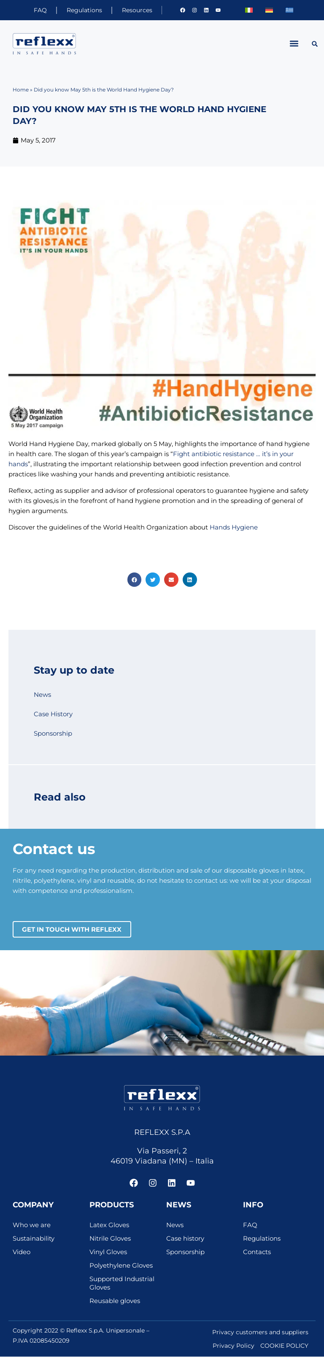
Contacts (257, 1252)
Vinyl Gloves (108, 1252)
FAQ (32, 10)
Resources (135, 10)
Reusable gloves (114, 1301)
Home (21, 89)
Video (21, 1252)
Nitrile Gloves (110, 1239)
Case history (185, 1239)
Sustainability (33, 1239)
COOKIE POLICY (284, 1346)
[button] (294, 44)
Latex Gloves (109, 1225)
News (42, 695)
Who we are (32, 1225)
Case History (53, 714)
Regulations (79, 10)
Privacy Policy (233, 1346)
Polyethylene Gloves (121, 1266)
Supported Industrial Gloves (121, 1284)
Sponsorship (53, 733)
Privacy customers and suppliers (260, 1332)
